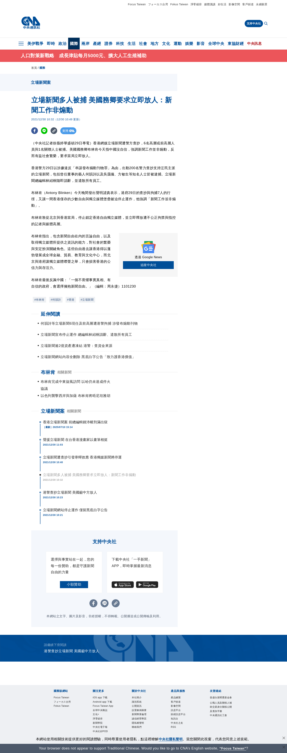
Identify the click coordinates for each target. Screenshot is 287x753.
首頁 (34, 67)
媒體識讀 (210, 4)
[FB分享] (34, 130)
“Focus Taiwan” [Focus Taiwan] (233, 748)
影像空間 (234, 4)
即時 (51, 43)
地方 (155, 43)
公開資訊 (138, 701)
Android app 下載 (104, 698)
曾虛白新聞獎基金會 (220, 693)
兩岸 (85, 43)
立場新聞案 (53, 404)
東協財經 (236, 43)
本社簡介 (138, 691)
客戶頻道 (248, 4)
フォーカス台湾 (158, 4)
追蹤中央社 (148, 265)
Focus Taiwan (137, 4)
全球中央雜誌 (103, 716)
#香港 (70, 299)
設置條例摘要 (142, 706)
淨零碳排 (196, 4)
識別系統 (138, 696)
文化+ (97, 721)
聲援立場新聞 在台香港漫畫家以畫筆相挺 (75, 433)
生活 (131, 43)
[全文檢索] (266, 24)
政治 (62, 43)
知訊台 (176, 716)
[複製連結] (54, 130)
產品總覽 (177, 691)
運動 (178, 43)
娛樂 (189, 43)
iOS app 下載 (103, 691)
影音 (201, 43)
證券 (108, 43)
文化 (166, 43)
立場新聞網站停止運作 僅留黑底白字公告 (75, 503)
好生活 (222, 4)
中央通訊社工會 (220, 724)
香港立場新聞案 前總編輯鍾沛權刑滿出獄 (75, 415)
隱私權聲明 (140, 721)
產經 (97, 43)
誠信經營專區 (142, 716)
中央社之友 (179, 721)
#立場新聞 (87, 299)
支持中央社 (254, 23)
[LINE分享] (44, 130)
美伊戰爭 (35, 43)
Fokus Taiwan (179, 4)
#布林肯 (39, 299)
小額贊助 (74, 577)
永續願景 (261, 4)
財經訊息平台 (181, 711)
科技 (120, 43)
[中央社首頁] (30, 23)
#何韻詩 (56, 299)
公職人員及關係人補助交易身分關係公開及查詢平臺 (220, 708)
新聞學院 (99, 732)
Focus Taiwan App (103, 708)
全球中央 (216, 43)
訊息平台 (177, 706)
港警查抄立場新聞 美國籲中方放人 (70, 485)
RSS (174, 727)
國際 (74, 43)
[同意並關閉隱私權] (283, 739)
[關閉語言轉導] (283, 748)
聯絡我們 (138, 727)
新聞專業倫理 (142, 711)
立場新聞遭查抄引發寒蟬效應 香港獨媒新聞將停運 (82, 450)
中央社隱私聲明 (170, 739)
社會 (143, 43)
